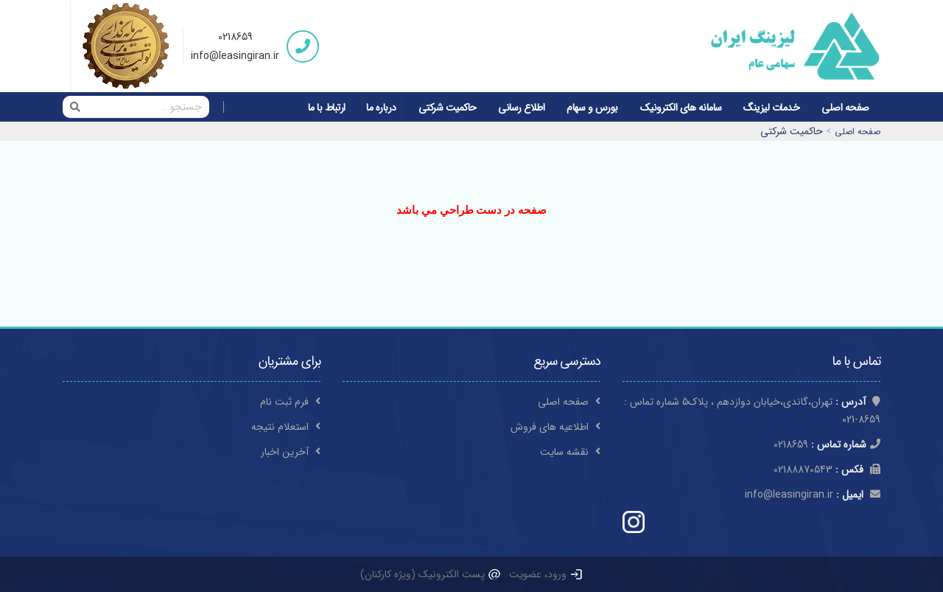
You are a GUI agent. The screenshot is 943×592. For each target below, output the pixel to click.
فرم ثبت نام (290, 402)
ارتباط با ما (327, 108)
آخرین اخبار (290, 452)
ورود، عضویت (546, 574)
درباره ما (381, 108)
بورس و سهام (592, 108)
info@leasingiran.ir (235, 56)
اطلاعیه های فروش (555, 427)
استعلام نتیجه (285, 427)
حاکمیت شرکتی (447, 108)
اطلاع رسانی (521, 108)
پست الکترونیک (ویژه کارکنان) (431, 574)
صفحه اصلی (845, 108)
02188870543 (827, 470)
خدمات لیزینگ (771, 108)
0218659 (235, 37)
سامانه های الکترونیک (681, 108)
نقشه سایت (570, 452)
